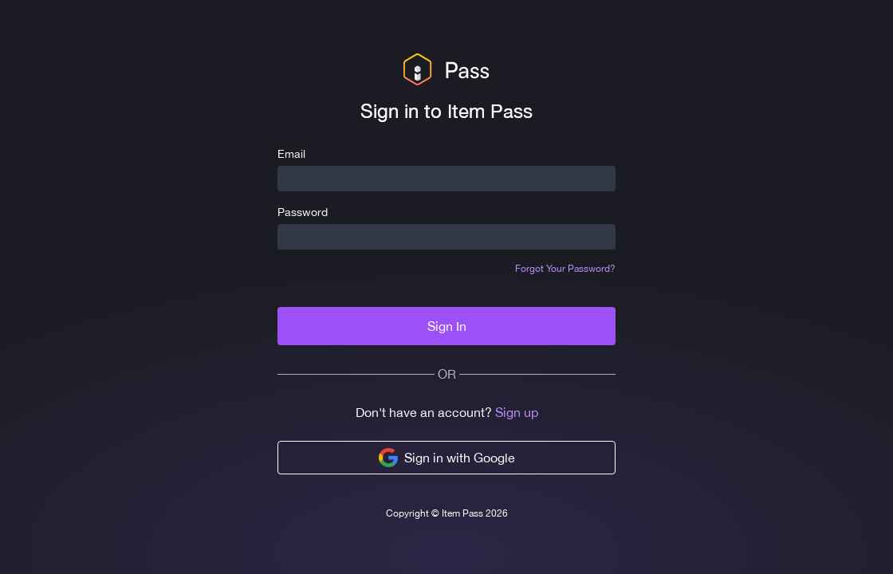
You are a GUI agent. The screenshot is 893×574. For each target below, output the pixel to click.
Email (291, 153)
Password (302, 212)
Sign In (446, 326)
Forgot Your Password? (565, 268)
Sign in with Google (447, 457)
